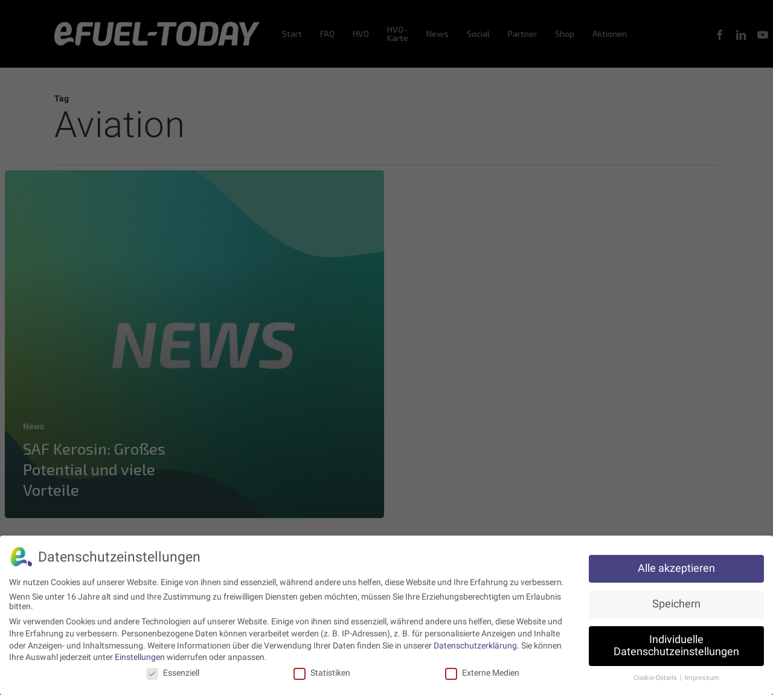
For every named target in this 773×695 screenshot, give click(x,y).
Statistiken (321, 669)
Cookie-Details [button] (656, 675)
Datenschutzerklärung (475, 642)
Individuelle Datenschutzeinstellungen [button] (676, 643)
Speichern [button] (676, 601)
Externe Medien (482, 669)
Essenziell (172, 669)
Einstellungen (140, 654)
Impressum (702, 675)
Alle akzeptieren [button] (676, 566)
